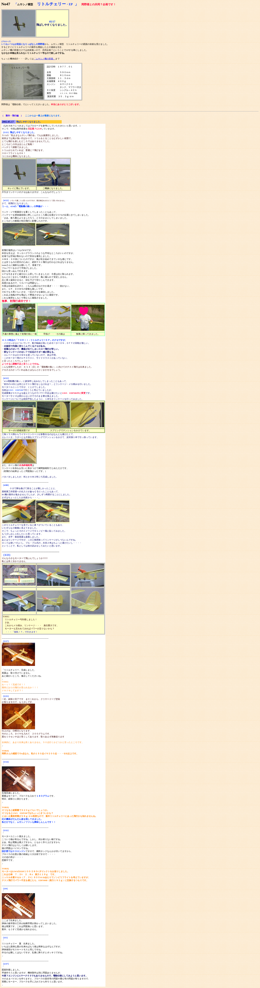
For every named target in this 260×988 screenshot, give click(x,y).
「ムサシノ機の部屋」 (44, 58)
